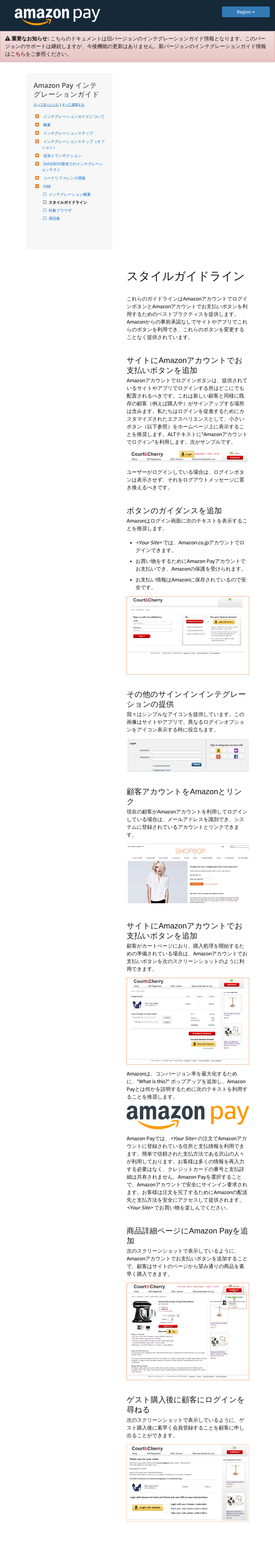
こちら (18, 54)
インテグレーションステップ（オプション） (73, 144)
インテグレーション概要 (70, 194)
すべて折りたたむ (46, 104)
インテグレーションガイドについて (73, 116)
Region (246, 11)
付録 (46, 186)
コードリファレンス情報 (63, 178)
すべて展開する (73, 104)
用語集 (55, 218)
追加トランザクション (62, 155)
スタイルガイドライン (68, 202)
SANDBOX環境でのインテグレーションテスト (72, 166)
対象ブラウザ (61, 210)
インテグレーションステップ (67, 133)
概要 (46, 125)
